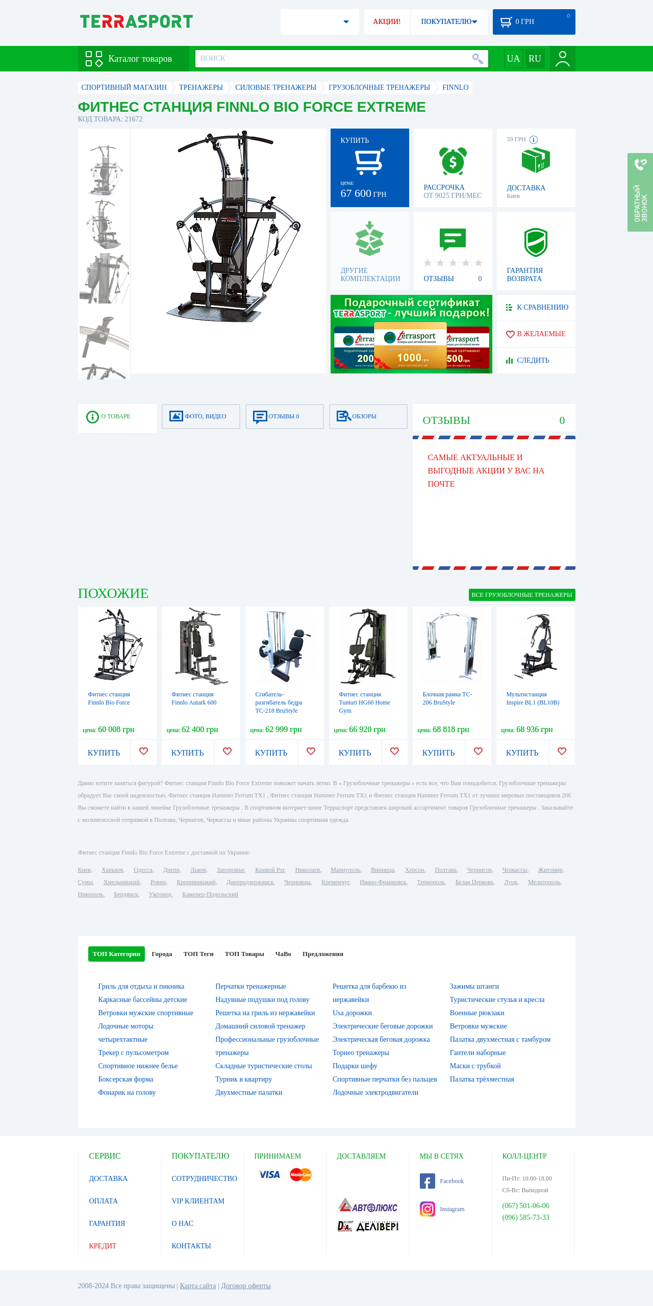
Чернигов (479, 869)
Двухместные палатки (248, 1092)
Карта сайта (198, 1286)
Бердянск (126, 894)
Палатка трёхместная (482, 1079)
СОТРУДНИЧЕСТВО (205, 1179)
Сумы (85, 882)
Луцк (510, 882)
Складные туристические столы (263, 1066)
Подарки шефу (355, 1066)
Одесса (143, 869)
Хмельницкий (122, 882)
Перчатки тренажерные (250, 986)
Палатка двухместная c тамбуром (500, 1039)
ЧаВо (283, 954)
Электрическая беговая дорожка (381, 1039)
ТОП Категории (117, 954)
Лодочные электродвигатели (375, 1092)
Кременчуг (335, 882)
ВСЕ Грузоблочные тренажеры (522, 594)
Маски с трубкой (475, 1066)
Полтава (446, 869)
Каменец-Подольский (210, 894)
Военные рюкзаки (477, 1013)
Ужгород (160, 894)
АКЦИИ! (386, 22)
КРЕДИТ (103, 1246)
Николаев (307, 869)
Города (162, 954)
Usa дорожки (352, 1013)
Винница (382, 869)
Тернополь (430, 882)
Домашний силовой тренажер (260, 1026)
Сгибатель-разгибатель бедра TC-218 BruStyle (279, 702)
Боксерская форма (126, 1079)
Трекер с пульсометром (133, 1053)
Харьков (112, 869)
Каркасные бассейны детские (142, 999)
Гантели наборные (478, 1053)
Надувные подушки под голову (262, 999)
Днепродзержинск (250, 882)
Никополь (91, 894)
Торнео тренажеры (361, 1053)
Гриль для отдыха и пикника (141, 986)
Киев (84, 869)
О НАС (182, 1223)
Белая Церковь (474, 882)
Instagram (442, 1209)
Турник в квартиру (243, 1079)
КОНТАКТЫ (191, 1246)
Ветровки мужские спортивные (145, 1013)
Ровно (158, 882)
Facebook (442, 1181)
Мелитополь (544, 882)
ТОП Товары (244, 954)
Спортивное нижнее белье (138, 1066)
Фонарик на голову (127, 1092)
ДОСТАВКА (108, 1179)
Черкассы (515, 869)
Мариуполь (345, 869)
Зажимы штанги (474, 986)
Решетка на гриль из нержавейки (265, 1013)
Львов (198, 869)
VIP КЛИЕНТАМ (198, 1201)
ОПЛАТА (103, 1201)
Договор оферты (246, 1286)
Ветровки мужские (478, 1026)
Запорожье (230, 869)
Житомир (550, 869)
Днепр (171, 869)
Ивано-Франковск (383, 882)
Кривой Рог (269, 869)
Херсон (414, 869)
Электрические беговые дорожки (383, 1026)
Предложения (323, 954)
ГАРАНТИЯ (107, 1223)
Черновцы (297, 882)
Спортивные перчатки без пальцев (385, 1079)
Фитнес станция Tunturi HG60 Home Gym (364, 702)
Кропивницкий (196, 882)
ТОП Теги (198, 954)
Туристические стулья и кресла (497, 999)
